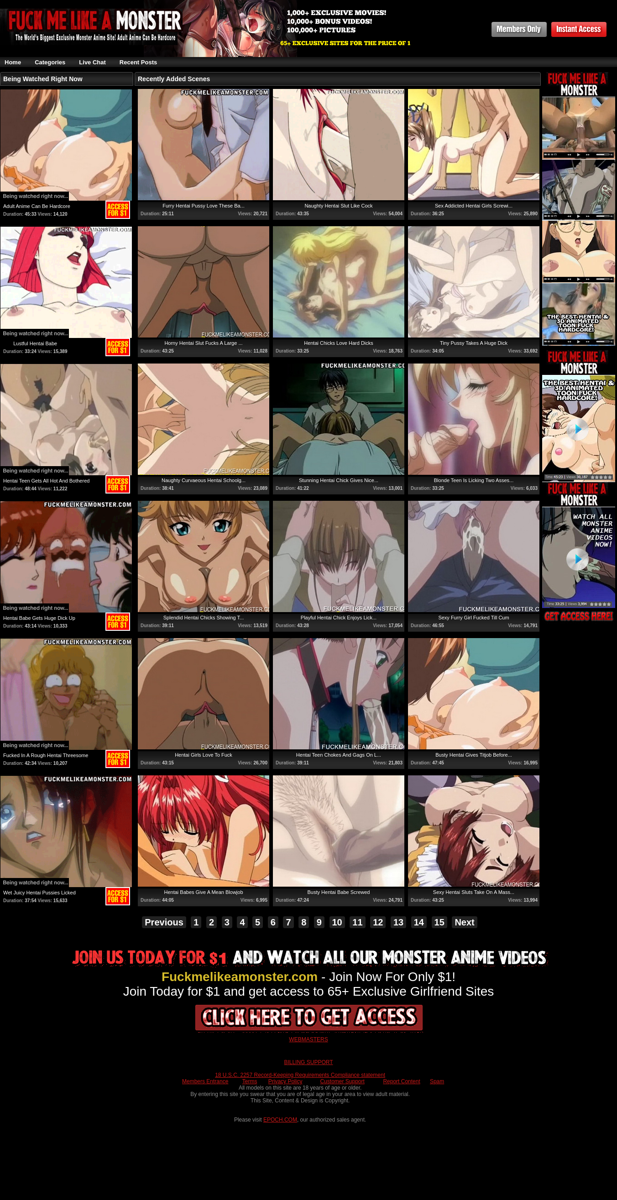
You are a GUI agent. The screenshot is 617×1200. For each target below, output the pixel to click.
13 (398, 922)
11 (357, 922)
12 (378, 922)
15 (439, 922)
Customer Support (342, 1081)
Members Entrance (205, 1081)
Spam (437, 1081)
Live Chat (92, 62)
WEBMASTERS (308, 1039)
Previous (164, 922)
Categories (50, 62)
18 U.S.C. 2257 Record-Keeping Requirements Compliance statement (300, 1075)
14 (419, 922)
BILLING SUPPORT (308, 1062)
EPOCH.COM (280, 1120)
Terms (249, 1081)
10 (337, 922)
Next (464, 922)
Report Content (401, 1081)
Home (13, 62)
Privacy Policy (285, 1081)
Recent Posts (138, 62)
